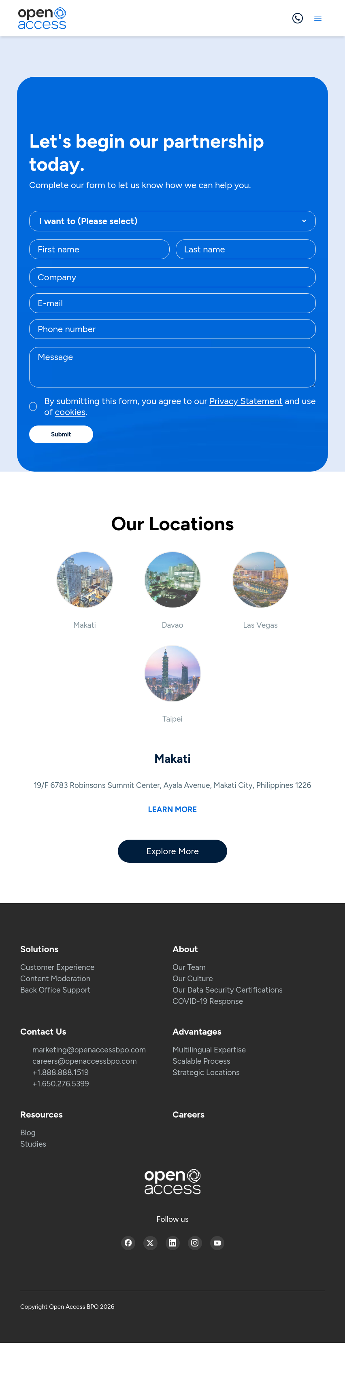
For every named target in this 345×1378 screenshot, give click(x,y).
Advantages (196, 1031)
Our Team (189, 967)
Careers (188, 1114)
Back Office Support (55, 990)
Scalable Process (201, 1061)
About (185, 949)
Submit (61, 434)
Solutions (39, 949)
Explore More (172, 851)
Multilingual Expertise (209, 1049)
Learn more (172, 809)
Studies (33, 1144)
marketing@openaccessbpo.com (89, 1049)
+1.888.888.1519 (60, 1072)
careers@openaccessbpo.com (84, 1061)
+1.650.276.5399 (60, 1083)
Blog (28, 1132)
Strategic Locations (206, 1072)
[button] (85, 590)
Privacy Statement (246, 401)
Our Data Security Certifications (227, 990)
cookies (70, 411)
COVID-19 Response (207, 1001)
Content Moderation (55, 978)
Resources (41, 1114)
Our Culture (192, 978)
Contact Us (43, 1031)
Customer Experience (57, 967)
